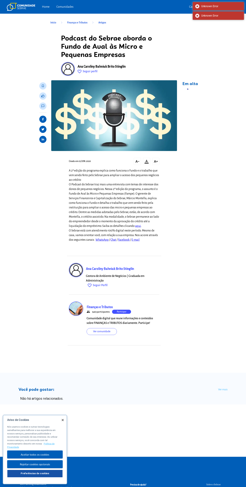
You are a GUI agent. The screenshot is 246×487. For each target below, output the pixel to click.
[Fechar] (62, 421)
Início (57, 22)
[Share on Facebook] (42, 119)
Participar (121, 312)
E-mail (136, 239)
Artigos (102, 22)
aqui (138, 226)
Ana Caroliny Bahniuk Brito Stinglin (102, 66)
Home (46, 6)
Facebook (124, 239)
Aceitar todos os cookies (35, 455)
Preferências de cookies (35, 474)
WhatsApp (102, 239)
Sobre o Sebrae (213, 484)
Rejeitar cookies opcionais (35, 465)
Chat (113, 239)
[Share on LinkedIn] (42, 139)
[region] (35, 450)
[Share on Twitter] (42, 129)
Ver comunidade (101, 331)
